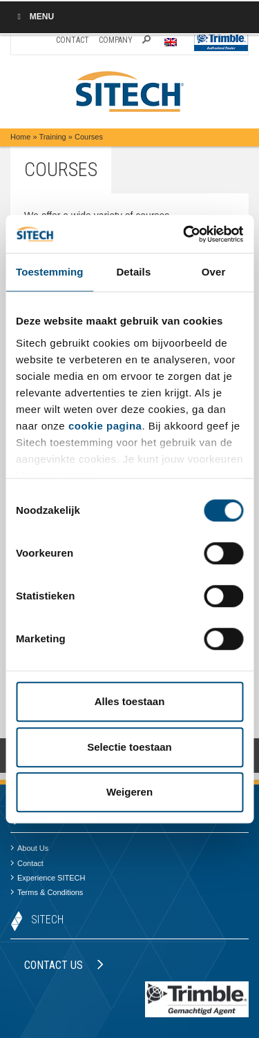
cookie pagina (105, 426)
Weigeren (129, 792)
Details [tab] (133, 272)
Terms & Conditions (46, 892)
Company (116, 40)
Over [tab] (214, 272)
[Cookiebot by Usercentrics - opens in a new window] (184, 234)
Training (52, 137)
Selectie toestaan (129, 747)
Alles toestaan (130, 701)
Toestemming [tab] (50, 272)
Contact (72, 40)
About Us (29, 848)
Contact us (64, 965)
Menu (34, 16)
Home (20, 137)
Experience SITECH (47, 878)
